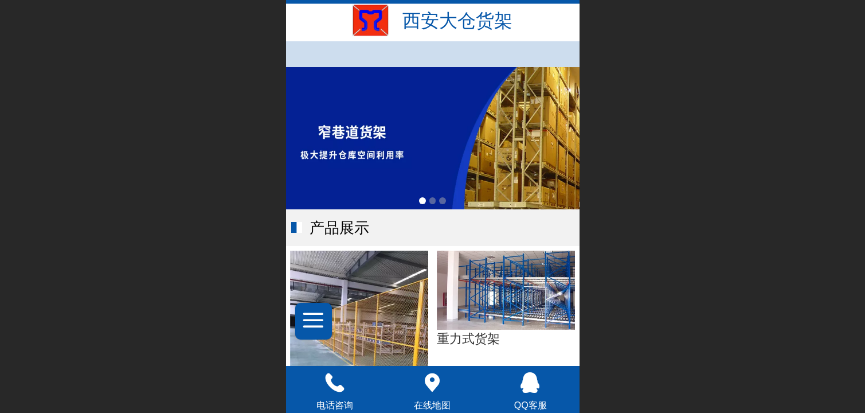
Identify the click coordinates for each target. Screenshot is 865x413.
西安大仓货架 (457, 20)
